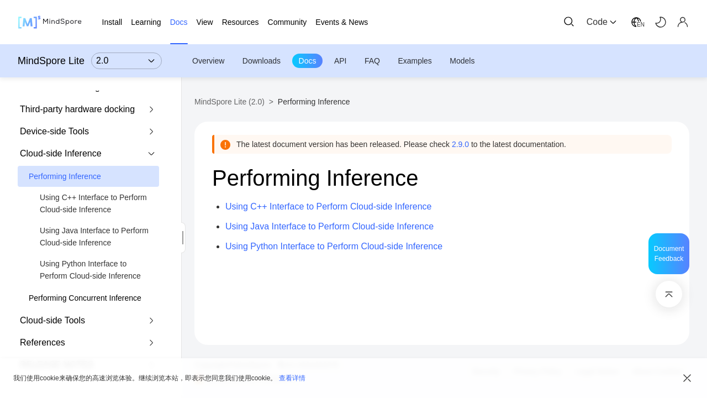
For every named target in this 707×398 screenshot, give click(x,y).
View (205, 22)
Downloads (261, 60)
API (340, 60)
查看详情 (292, 378)
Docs (307, 60)
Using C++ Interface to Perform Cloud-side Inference (93, 203)
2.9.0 (460, 144)
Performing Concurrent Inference (85, 298)
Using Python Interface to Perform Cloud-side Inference (90, 269)
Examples (414, 60)
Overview (208, 60)
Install (112, 22)
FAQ (372, 60)
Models (462, 60)
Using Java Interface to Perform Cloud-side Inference (94, 236)
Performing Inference (65, 176)
